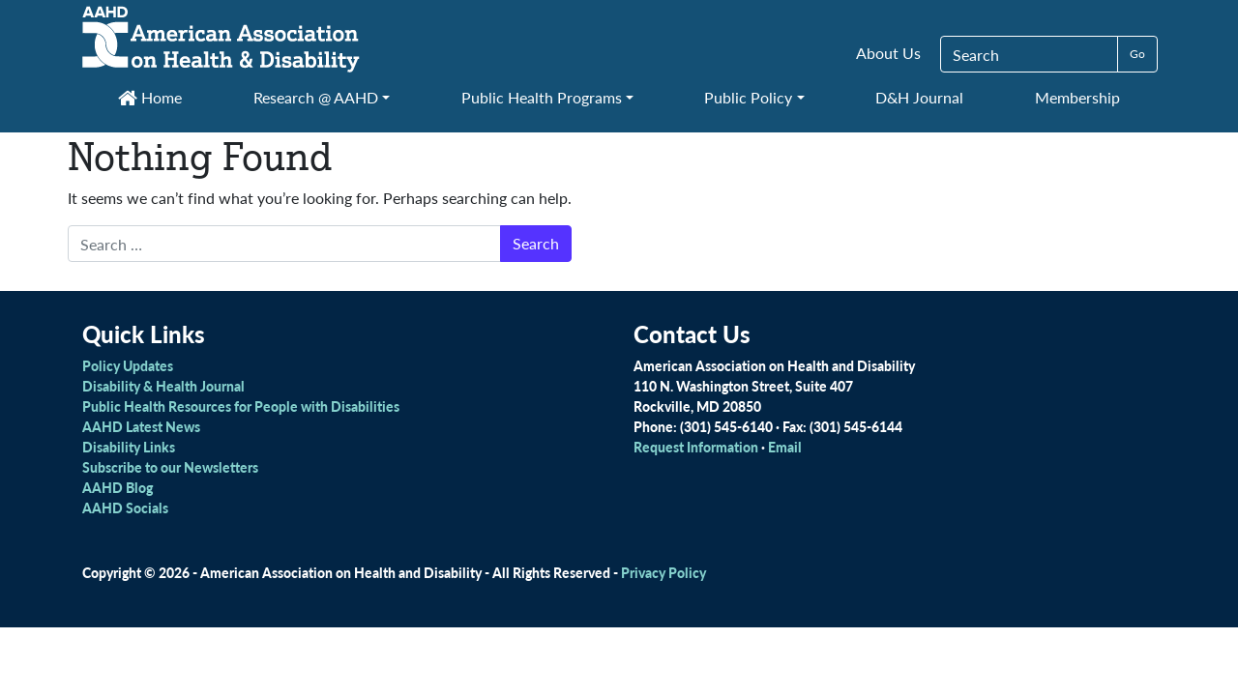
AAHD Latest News (141, 426)
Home (150, 97)
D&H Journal (919, 97)
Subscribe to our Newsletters (170, 467)
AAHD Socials (125, 507)
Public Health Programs (541, 97)
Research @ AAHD (315, 97)
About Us (888, 53)
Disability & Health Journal (163, 385)
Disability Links (128, 446)
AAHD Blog (117, 487)
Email (785, 446)
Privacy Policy (663, 572)
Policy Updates (127, 365)
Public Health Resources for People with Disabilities (240, 406)
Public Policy (748, 97)
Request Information (696, 446)
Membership (1077, 97)
